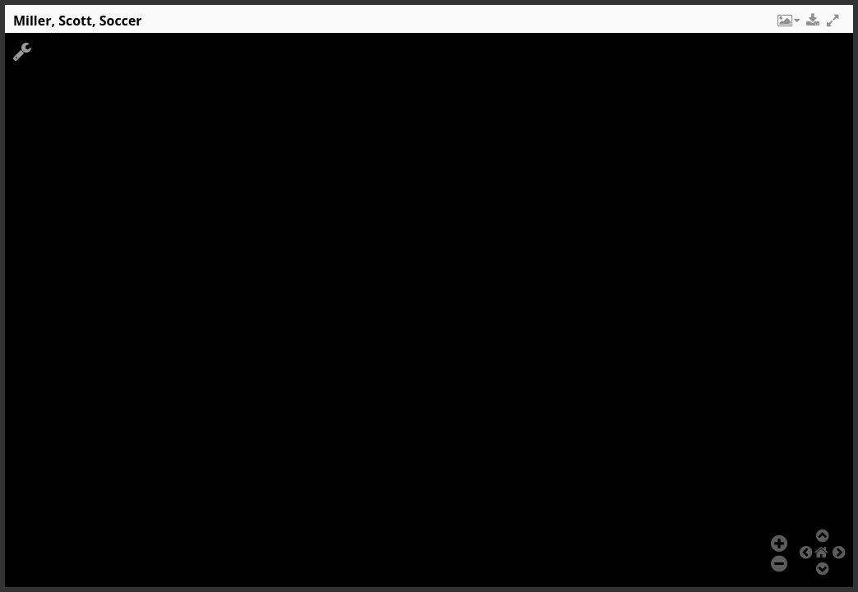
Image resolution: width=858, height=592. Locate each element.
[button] (787, 24)
